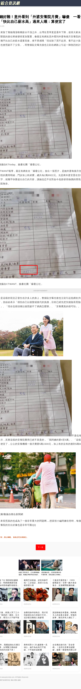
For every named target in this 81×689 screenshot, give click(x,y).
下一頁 (40, 547)
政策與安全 (6, 680)
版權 (19, 680)
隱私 (15, 680)
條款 (12, 680)
